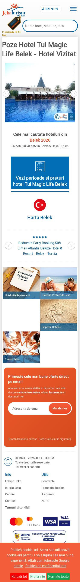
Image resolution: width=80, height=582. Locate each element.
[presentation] (40, 426)
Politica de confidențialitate (45, 565)
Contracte (48, 481)
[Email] (28, 408)
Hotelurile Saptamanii (17, 295)
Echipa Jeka (13, 481)
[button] (40, 92)
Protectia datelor (52, 488)
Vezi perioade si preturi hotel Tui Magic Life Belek (40, 181)
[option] (40, 92)
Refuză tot (19, 576)
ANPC (45, 501)
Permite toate (58, 576)
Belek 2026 (40, 140)
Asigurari (47, 494)
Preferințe (37, 576)
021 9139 (51, 9)
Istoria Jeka (13, 488)
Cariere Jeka (12, 359)
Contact (10, 501)
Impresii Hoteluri (51, 327)
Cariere (10, 494)
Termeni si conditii (27, 467)
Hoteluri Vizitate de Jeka (56, 295)
